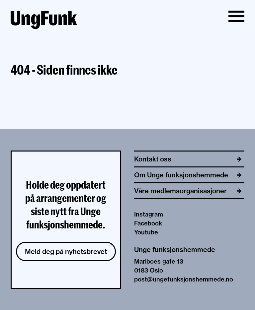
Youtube (146, 232)
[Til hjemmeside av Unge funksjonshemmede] (44, 21)
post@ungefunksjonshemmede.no (183, 279)
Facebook (148, 223)
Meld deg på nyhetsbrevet (66, 251)
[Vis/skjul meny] (236, 16)
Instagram (148, 214)
